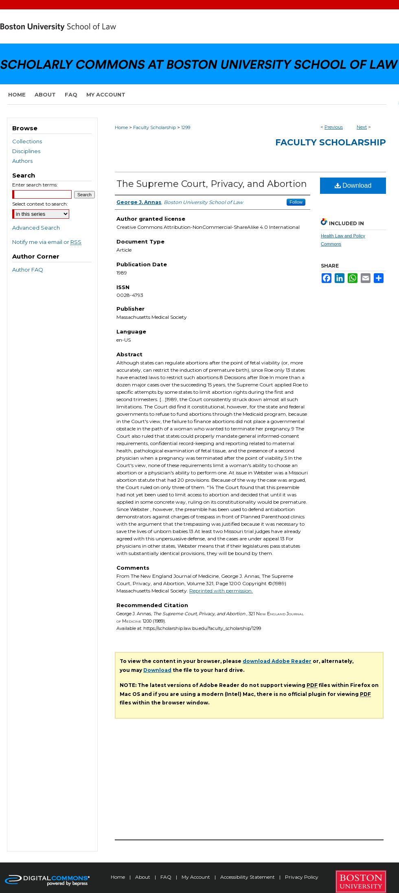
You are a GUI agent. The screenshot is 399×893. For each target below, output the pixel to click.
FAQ (166, 877)
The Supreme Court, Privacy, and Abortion (211, 183)
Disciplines (26, 151)
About (143, 877)
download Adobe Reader (277, 661)
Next (362, 127)
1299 (185, 127)
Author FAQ (27, 269)
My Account (196, 877)
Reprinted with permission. (221, 591)
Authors (22, 161)
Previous (333, 127)
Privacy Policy (301, 877)
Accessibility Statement (248, 877)
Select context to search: (40, 204)
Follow (296, 202)
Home (121, 127)
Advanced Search (36, 227)
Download (353, 185)
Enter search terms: (35, 185)
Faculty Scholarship (154, 127)
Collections (27, 141)
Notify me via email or (46, 242)
